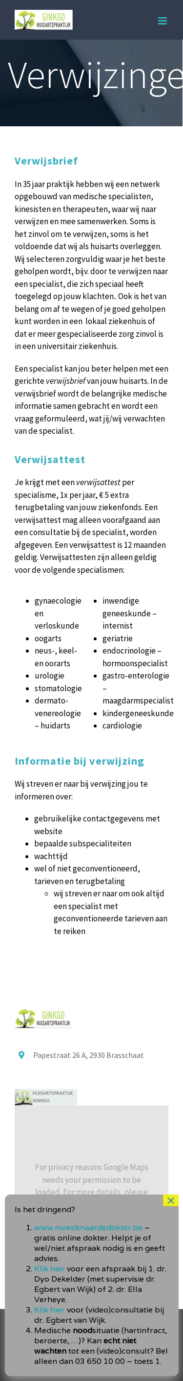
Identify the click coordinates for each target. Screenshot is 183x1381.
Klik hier (49, 1308)
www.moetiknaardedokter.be (88, 1267)
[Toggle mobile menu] (163, 21)
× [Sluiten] (170, 1240)
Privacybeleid (105, 1204)
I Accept (91, 1232)
